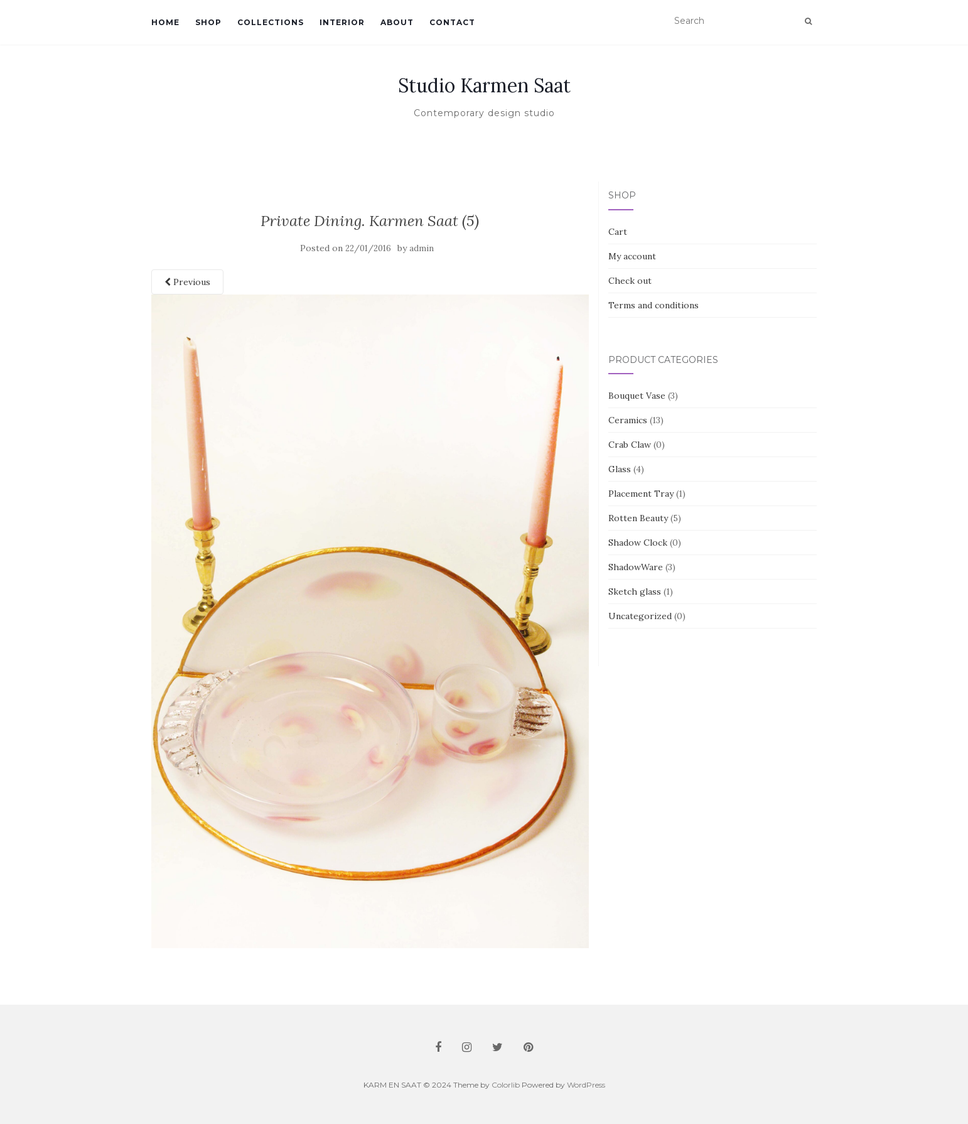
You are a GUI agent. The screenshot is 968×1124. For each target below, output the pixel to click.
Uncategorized (640, 616)
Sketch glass (634, 591)
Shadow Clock (637, 542)
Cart (617, 231)
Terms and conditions (653, 305)
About (397, 22)
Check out (630, 280)
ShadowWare (635, 567)
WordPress (586, 1084)
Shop (208, 22)
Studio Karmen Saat (484, 85)
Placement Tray (641, 493)
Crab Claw (629, 444)
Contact (452, 22)
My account (632, 256)
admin (421, 248)
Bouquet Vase (636, 395)
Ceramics (627, 420)
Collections (270, 22)
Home (165, 22)
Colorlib (506, 1084)
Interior (342, 22)
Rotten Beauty (638, 518)
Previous (187, 282)
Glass (619, 469)
